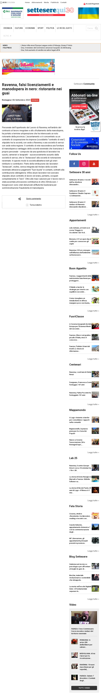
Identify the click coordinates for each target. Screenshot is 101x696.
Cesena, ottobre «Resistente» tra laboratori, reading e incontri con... (79, 516)
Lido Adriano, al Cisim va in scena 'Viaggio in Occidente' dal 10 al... (79, 230)
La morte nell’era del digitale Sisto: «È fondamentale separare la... (80, 589)
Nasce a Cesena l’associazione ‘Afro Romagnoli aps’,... (77, 442)
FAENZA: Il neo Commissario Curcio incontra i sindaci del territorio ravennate (82, 631)
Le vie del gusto (64, 28)
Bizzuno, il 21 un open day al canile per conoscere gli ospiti (80, 241)
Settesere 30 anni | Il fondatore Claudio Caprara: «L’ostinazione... (80, 193)
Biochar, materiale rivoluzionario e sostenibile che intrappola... (79, 577)
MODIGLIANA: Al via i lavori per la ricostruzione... (87, 656)
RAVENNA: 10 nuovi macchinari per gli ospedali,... (87, 667)
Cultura (19, 28)
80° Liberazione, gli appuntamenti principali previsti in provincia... (78, 540)
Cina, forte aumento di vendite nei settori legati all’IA (40, 50)
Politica (50, 28)
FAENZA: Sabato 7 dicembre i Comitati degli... (87, 678)
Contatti (63, 2)
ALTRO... (6, 36)
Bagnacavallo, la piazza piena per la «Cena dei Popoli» (78, 431)
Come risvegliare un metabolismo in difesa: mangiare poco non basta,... (80, 300)
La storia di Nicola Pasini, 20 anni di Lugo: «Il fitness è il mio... (80, 490)
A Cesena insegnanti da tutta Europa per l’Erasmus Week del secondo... (80, 326)
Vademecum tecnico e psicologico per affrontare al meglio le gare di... (79, 566)
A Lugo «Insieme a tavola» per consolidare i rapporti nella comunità (79, 420)
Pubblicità (55, 2)
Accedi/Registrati (91, 4)
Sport (41, 28)
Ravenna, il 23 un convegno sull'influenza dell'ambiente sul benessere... (79, 252)
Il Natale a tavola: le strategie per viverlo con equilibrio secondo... (79, 289)
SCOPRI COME (79, 106)
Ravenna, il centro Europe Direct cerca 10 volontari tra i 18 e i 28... (80, 468)
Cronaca (7, 28)
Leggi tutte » (93, 214)
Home (27, 2)
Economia (30, 28)
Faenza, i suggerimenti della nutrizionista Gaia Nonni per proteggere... (80, 278)
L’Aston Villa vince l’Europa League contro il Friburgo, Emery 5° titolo (46, 45)
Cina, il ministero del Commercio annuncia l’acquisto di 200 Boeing (46, 48)
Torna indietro (34, 205)
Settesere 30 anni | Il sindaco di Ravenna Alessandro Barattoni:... (78, 204)
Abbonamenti (37, 2)
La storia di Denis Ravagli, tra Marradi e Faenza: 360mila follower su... (80, 479)
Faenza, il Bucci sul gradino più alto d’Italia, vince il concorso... (80, 337)
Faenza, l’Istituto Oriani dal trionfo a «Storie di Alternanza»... (79, 348)
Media (46, 2)
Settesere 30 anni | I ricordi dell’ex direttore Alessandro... (79, 182)
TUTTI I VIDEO (84, 688)
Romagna (6, 100)
